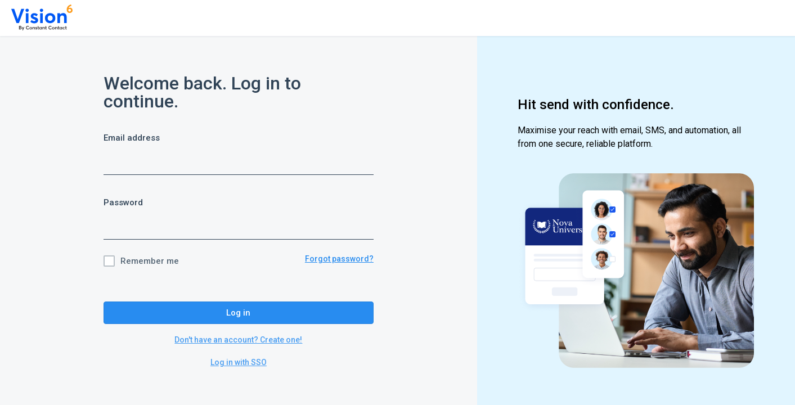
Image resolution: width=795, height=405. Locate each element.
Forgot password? (339, 258)
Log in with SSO (238, 362)
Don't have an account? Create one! (238, 339)
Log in (238, 313)
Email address (132, 138)
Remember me (149, 261)
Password (123, 202)
